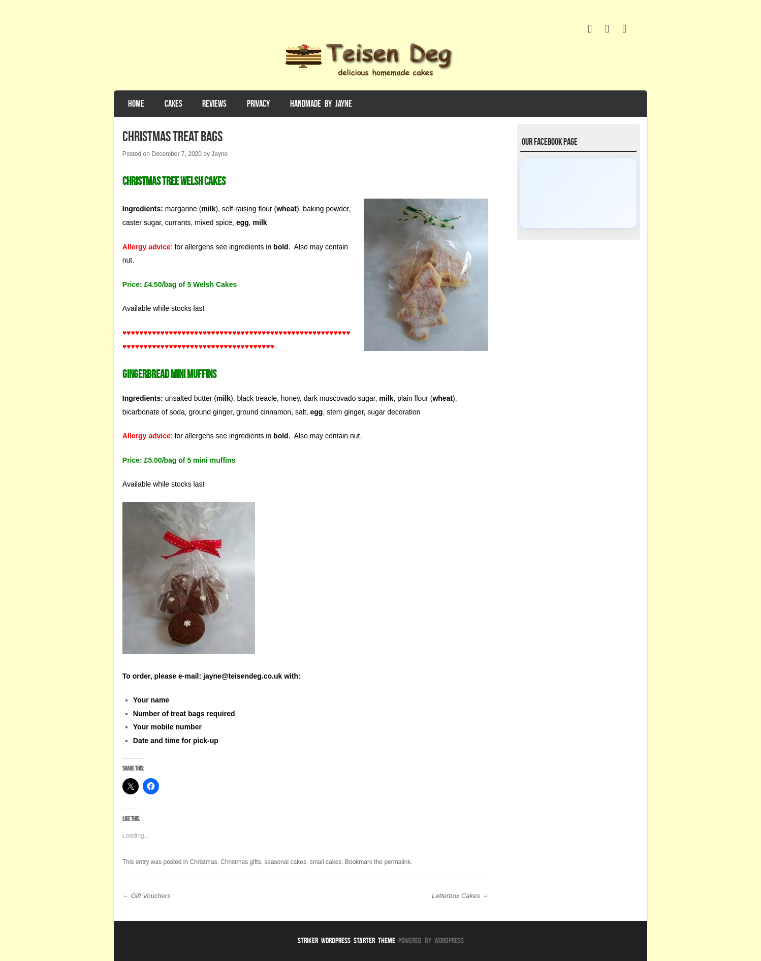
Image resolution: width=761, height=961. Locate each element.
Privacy (258, 104)
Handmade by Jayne (321, 104)
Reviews (214, 104)
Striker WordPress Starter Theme (346, 940)
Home (136, 104)
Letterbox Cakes (460, 896)
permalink (397, 862)
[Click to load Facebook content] (578, 193)
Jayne (219, 153)
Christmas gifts (240, 862)
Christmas (203, 862)
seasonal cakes (285, 862)
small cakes (326, 862)
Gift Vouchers (146, 896)
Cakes (173, 104)
